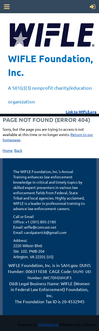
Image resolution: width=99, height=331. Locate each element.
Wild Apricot (48, 324)
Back (18, 150)
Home (8, 150)
